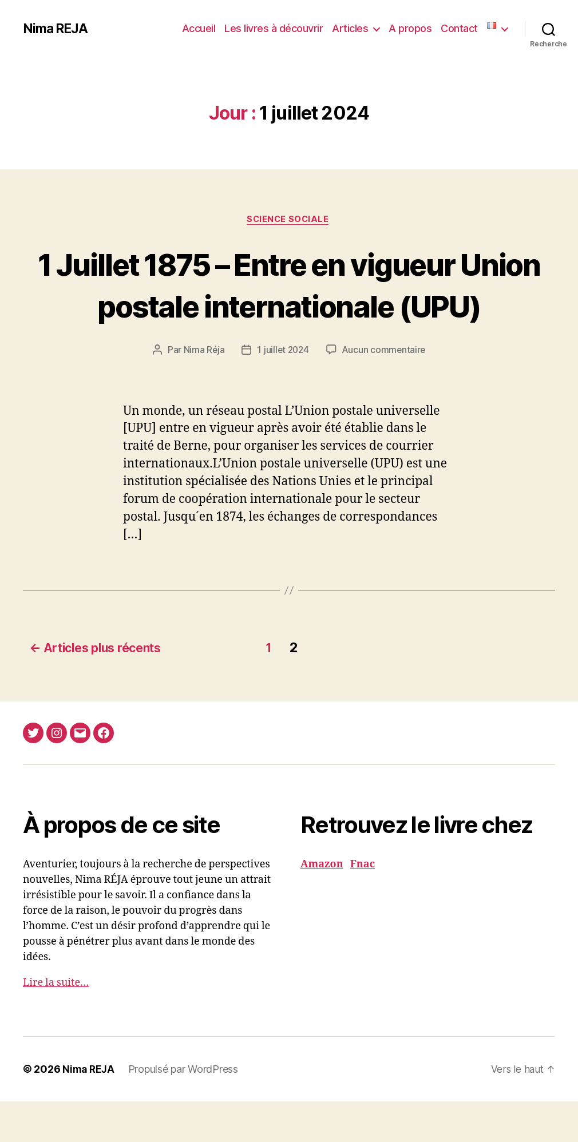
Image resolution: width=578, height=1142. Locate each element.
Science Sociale (289, 220)
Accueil (199, 28)
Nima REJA (56, 28)
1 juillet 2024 (282, 393)
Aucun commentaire (385, 393)
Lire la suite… (56, 1023)
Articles (350, 28)
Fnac (362, 904)
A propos (410, 28)
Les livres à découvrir (273, 28)
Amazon (321, 904)
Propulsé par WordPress (185, 1110)
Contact (459, 28)
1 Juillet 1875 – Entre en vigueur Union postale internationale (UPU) (289, 306)
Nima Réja (202, 393)
